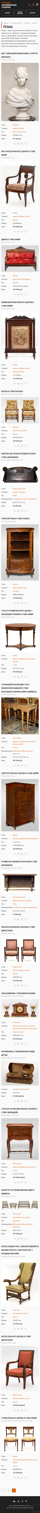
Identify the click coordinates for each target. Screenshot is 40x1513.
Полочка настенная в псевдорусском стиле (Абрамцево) (18, 455)
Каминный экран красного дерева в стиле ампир (17, 304)
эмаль (35, 1028)
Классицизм (17, 738)
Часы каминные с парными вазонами (18, 993)
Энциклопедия (16, 23)
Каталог (7, 13)
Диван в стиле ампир (10, 239)
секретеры (16, 842)
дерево (15, 742)
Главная (6, 23)
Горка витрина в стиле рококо (15, 518)
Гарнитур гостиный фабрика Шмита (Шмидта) (17, 1192)
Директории (17, 967)
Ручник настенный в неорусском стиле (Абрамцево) (19, 863)
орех (14, 279)
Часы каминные (18, 1032)
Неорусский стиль (19, 489)
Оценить (33, 13)
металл (21, 1089)
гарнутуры (16, 1221)
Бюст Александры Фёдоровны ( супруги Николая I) (19, 55)
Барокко (16, 427)
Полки (15, 496)
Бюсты (15, 132)
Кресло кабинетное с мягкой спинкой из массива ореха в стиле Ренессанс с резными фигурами (20, 1250)
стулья (15, 1466)
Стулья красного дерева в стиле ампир (19, 1418)
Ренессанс (16, 1310)
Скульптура (22, 132)
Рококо (15, 584)
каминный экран (18, 372)
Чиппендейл (17, 1164)
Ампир (15, 213)
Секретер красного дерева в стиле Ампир (20, 773)
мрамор (15, 128)
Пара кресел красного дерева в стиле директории (18, 929)
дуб (14, 431)
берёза (15, 901)
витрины (16, 591)
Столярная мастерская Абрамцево (25, 499)
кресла (15, 220)
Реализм (16, 125)
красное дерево (18, 216)
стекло (24, 588)
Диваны (15, 283)
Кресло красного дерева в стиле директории (16, 1338)
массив (18, 431)
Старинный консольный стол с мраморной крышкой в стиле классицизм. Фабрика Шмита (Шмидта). (19, 688)
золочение (22, 742)
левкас (35, 1460)
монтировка (30, 1026)
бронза (15, 1026)
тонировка (22, 492)
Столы (15, 665)
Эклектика (16, 1022)
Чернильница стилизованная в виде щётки (18, 1053)
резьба (21, 128)
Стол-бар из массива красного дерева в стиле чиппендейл (19, 1110)
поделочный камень (20, 1028)
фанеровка (26, 279)
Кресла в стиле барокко (12, 391)
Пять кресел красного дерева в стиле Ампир (18, 153)
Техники (27, 23)
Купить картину (20, 13)
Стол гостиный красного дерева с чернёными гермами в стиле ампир (17, 612)
